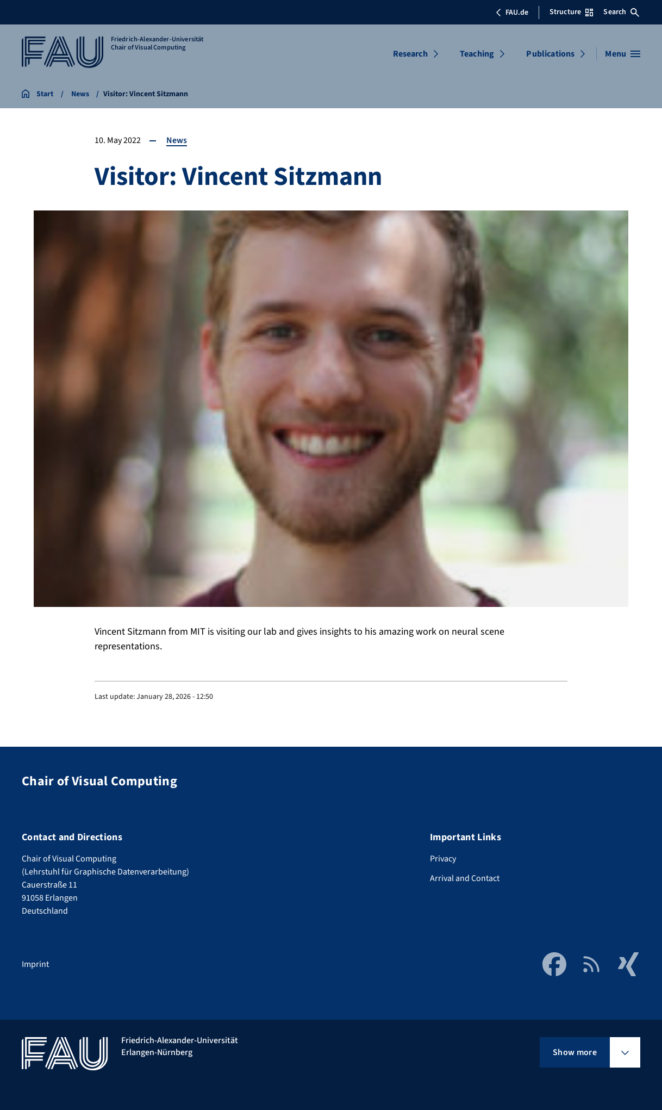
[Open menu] (622, 54)
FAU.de (512, 12)
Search (621, 12)
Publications (550, 54)
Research (410, 54)
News (176, 140)
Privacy (443, 859)
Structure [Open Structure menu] (571, 12)
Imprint (35, 964)
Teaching (477, 54)
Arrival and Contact (464, 878)
